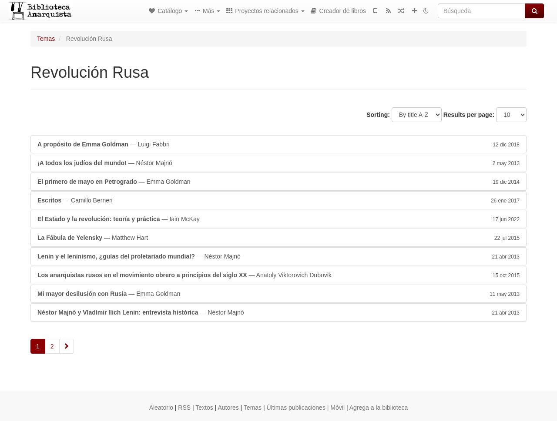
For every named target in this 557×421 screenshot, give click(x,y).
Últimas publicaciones (296, 407)
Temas (46, 38)
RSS (184, 407)
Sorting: (378, 114)
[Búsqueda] (481, 10)
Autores (228, 407)
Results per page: (468, 114)
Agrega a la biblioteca (378, 407)
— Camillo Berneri (278, 200)
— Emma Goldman (278, 181)
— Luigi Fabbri (278, 144)
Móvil (337, 407)
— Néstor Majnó (278, 163)
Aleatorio (161, 407)
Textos (204, 407)
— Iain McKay (278, 219)
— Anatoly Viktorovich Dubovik (278, 275)
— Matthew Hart (278, 237)
